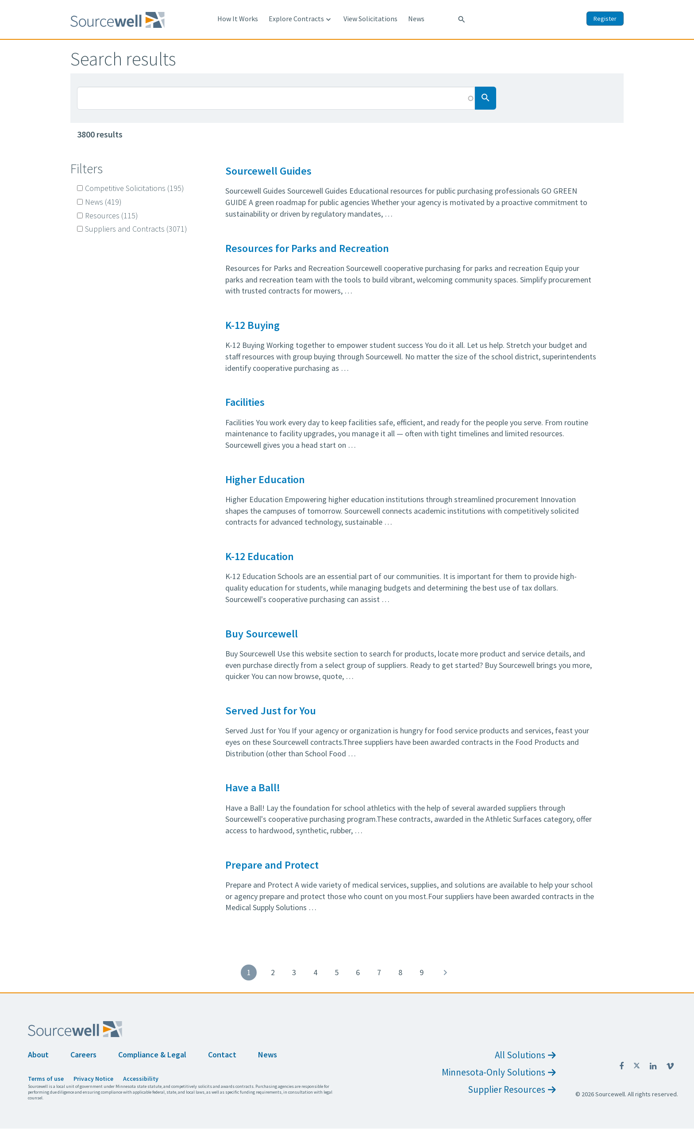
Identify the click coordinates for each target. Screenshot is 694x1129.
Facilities (245, 402)
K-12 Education (259, 556)
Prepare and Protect (272, 865)
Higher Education (265, 479)
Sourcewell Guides (268, 171)
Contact (222, 1054)
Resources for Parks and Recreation (307, 248)
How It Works (237, 18)
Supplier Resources (511, 1089)
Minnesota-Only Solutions (498, 1072)
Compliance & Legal (152, 1054)
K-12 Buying (252, 325)
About (38, 1054)
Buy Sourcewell (261, 634)
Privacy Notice (93, 1079)
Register (605, 19)
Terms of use (46, 1079)
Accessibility (140, 1079)
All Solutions (525, 1055)
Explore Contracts (301, 19)
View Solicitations (370, 18)
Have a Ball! (252, 787)
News (416, 18)
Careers (83, 1054)
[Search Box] (276, 98)
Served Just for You (270, 710)
